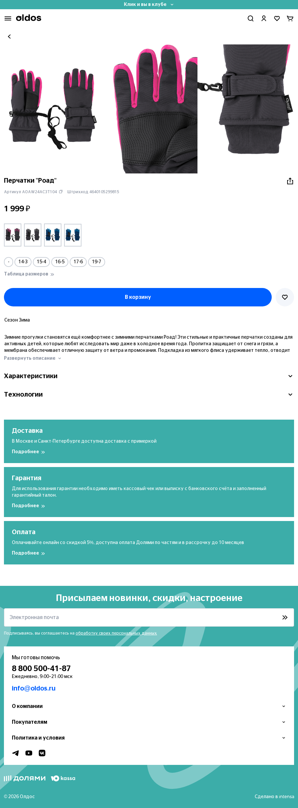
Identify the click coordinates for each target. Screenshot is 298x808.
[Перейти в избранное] (277, 18)
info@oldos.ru (34, 688)
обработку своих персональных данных (116, 633)
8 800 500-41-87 (41, 669)
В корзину (138, 297)
